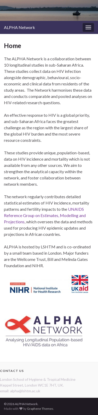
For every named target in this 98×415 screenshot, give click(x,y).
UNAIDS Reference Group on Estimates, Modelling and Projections (45, 215)
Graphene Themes (40, 409)
